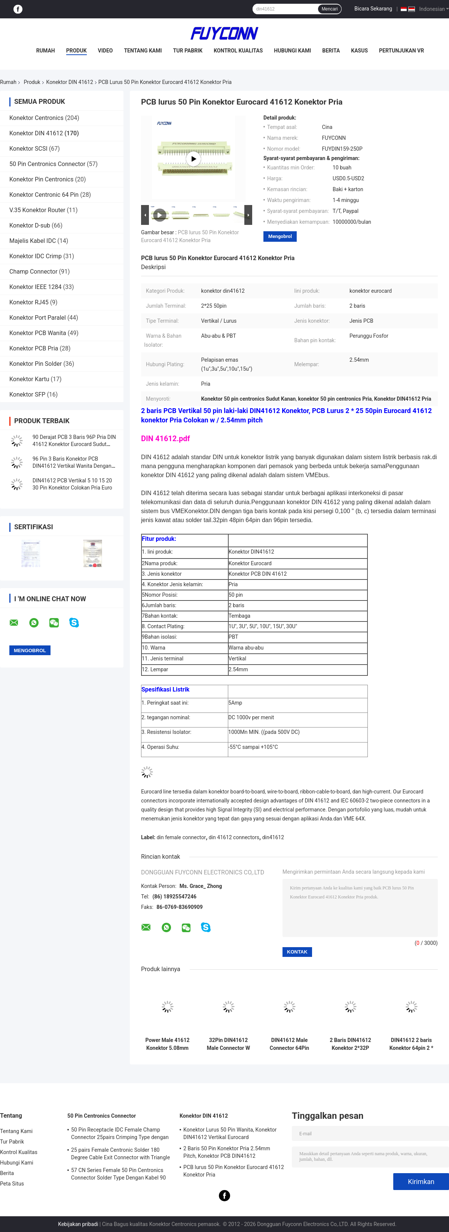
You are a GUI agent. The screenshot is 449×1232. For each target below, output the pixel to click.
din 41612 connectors (234, 837)
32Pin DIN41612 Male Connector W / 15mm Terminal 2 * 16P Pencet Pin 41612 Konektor (228, 1044)
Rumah (45, 51)
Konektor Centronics (36, 117)
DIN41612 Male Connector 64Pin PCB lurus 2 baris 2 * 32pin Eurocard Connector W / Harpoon (289, 1044)
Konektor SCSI (28, 148)
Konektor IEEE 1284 (35, 286)
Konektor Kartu (29, 379)
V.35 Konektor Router (37, 210)
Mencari (330, 9)
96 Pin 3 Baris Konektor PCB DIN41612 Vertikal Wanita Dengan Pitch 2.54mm (72, 466)
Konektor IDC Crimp (35, 256)
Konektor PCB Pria (33, 348)
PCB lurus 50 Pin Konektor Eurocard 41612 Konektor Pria (233, 1171)
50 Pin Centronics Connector (47, 164)
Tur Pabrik (188, 51)
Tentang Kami (143, 51)
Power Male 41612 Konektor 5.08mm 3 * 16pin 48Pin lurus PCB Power (168, 1044)
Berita (331, 51)
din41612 (273, 837)
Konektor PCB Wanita (37, 333)
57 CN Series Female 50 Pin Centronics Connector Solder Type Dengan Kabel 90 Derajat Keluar (118, 1175)
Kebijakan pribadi (78, 1224)
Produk (76, 51)
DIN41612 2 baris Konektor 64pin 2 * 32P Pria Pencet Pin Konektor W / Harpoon (411, 1044)
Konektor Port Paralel (37, 317)
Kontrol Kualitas (238, 51)
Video (105, 51)
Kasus (359, 51)
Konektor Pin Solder (35, 363)
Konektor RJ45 (29, 302)
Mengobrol (280, 236)
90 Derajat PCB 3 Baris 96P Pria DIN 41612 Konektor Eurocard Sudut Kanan (74, 444)
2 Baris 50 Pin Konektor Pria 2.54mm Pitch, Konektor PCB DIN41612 (226, 1152)
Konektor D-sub (29, 225)
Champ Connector (33, 271)
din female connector (181, 837)
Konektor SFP (27, 394)
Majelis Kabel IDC (32, 240)
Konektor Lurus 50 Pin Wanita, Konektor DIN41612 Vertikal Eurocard (230, 1133)
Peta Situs (12, 1184)
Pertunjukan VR (401, 51)
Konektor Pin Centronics (41, 179)
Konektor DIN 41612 (69, 82)
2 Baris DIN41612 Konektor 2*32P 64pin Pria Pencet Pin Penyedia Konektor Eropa (351, 1044)
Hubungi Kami (292, 51)
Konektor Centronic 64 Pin (44, 194)
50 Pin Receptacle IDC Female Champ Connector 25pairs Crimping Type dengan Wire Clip (120, 1134)
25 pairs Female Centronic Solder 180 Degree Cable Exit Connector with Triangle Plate (120, 1155)
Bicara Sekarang (373, 9)
